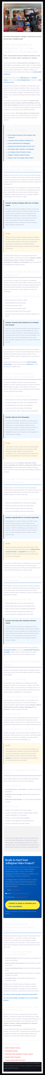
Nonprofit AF (22, 551)
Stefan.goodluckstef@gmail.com (20, 893)
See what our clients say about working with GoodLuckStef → (21, 994)
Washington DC (24, 77)
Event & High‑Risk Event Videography (19, 143)
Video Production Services (12, 1048)
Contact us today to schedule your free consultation (22, 904)
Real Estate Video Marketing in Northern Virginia (19, 1054)
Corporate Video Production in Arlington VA (20, 140)
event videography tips (23, 80)
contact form (29, 364)
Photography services (9, 650)
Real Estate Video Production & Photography (21, 149)
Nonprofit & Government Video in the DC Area (21, 146)
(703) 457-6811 (16, 890)
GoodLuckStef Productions (11, 1068)
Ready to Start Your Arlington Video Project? (20, 158)
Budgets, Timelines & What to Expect (19, 155)
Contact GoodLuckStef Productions (15, 1060)
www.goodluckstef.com (21, 897)
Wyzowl (8, 758)
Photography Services (11, 1051)
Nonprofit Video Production (13, 1057)
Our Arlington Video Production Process (19, 152)
